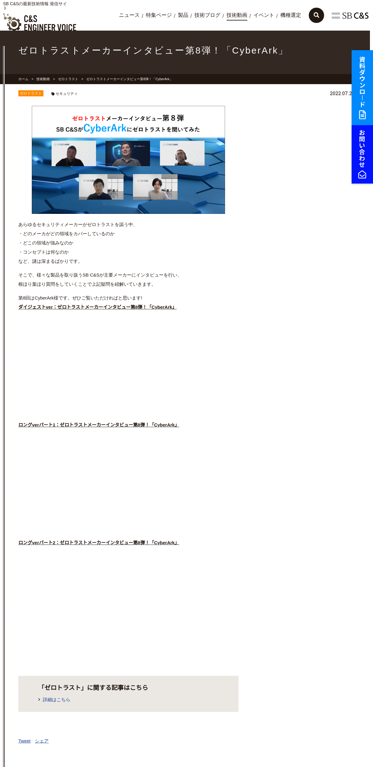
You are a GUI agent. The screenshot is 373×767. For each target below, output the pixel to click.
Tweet (24, 740)
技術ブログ (207, 15)
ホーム (23, 79)
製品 (183, 15)
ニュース (129, 15)
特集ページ (159, 15)
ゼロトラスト (68, 79)
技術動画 (237, 15)
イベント (263, 15)
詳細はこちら (59, 699)
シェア (42, 740)
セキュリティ (67, 93)
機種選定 (290, 15)
